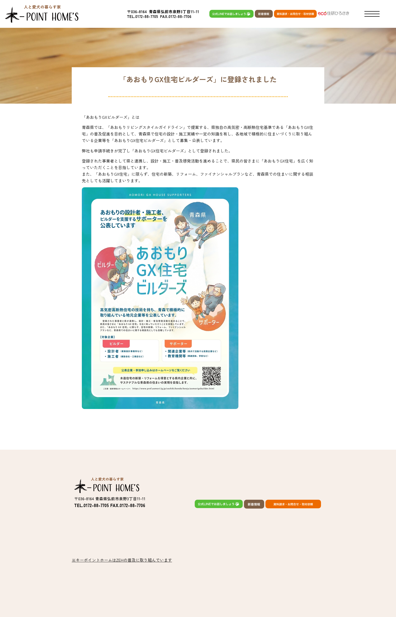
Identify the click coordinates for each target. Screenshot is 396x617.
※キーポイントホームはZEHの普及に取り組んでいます (122, 560)
